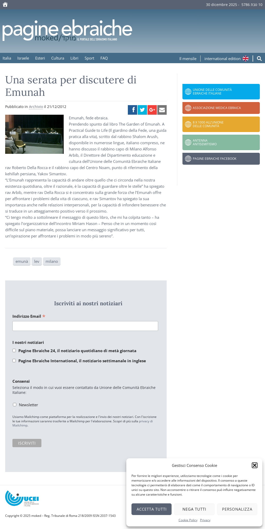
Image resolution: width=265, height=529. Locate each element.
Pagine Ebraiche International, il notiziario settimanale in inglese (82, 360)
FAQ (104, 58)
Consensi (21, 381)
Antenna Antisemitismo (205, 142)
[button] (254, 465)
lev (36, 261)
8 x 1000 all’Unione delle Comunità (208, 124)
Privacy (205, 520)
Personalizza (237, 509)
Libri (74, 58)
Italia (7, 58)
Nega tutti (194, 509)
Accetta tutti (152, 509)
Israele (23, 58)
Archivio (36, 106)
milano (52, 261)
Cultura (57, 58)
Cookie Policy (188, 520)
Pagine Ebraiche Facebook (214, 158)
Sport (89, 58)
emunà (22, 261)
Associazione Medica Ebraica (217, 108)
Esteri (40, 58)
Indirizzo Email (29, 316)
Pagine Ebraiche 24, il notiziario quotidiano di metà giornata (77, 350)
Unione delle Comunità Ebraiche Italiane (212, 92)
